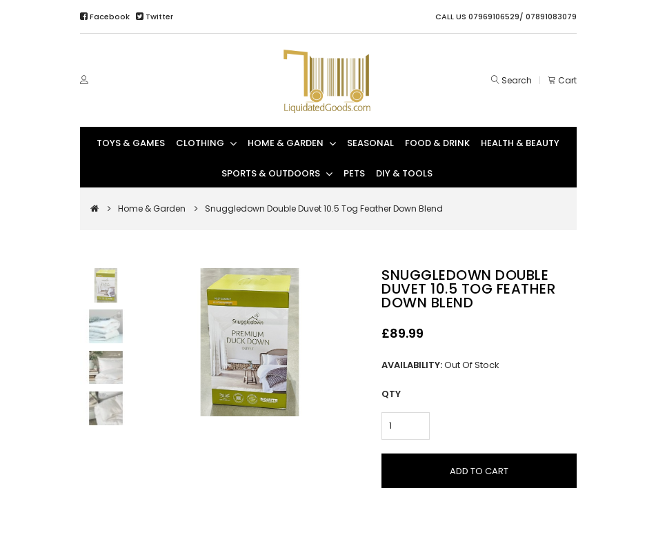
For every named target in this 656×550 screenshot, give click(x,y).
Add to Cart (479, 471)
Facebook (106, 16)
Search (516, 80)
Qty (391, 393)
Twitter (154, 16)
